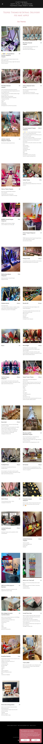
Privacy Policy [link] (33, 725)
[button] (4, 4)
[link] (21, 5)
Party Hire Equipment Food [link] (23, 725)
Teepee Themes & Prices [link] (12, 725)
